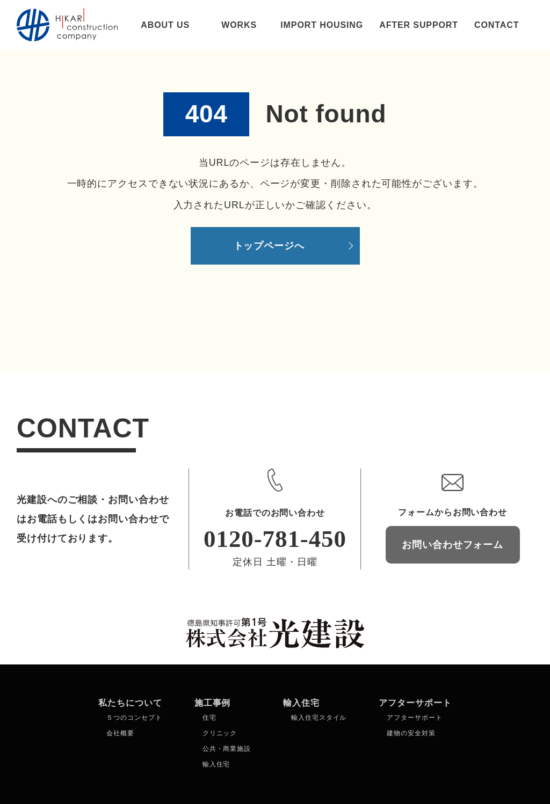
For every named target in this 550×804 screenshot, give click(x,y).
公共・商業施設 (226, 748)
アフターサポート (414, 717)
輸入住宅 (216, 764)
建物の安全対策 (411, 733)
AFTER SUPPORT (418, 25)
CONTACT (496, 25)
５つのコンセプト (134, 717)
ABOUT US (165, 25)
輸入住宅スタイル (318, 717)
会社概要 (120, 733)
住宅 (209, 717)
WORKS (239, 25)
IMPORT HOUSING (321, 25)
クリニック (219, 733)
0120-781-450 (275, 538)
